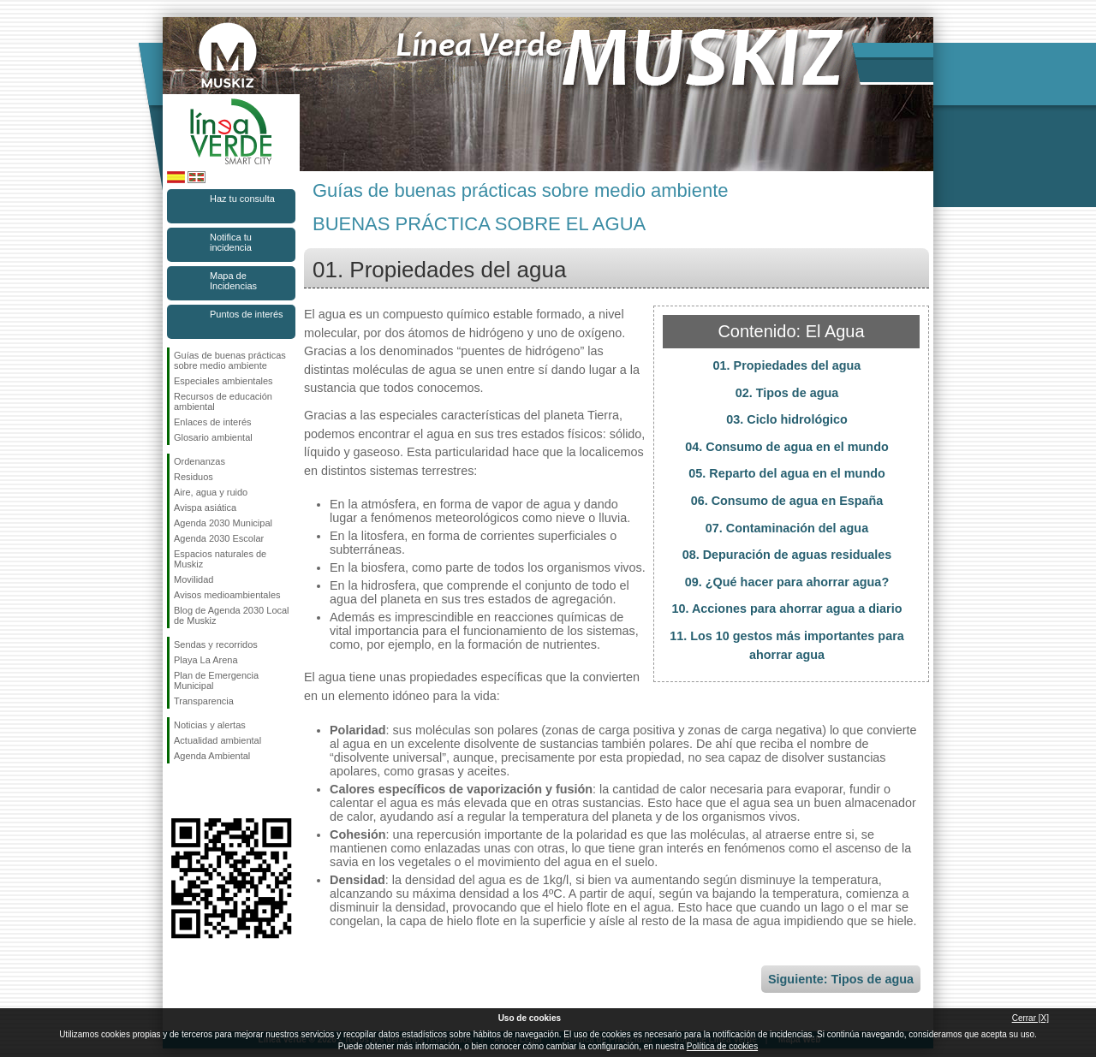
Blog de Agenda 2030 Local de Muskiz (231, 615)
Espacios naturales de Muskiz (220, 559)
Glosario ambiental (213, 437)
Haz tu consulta (242, 198)
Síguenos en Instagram (205, 791)
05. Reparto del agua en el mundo (786, 473)
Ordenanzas (199, 461)
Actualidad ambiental (217, 740)
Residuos (193, 477)
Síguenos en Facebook (177, 791)
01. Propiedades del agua (787, 365)
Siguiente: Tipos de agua (841, 979)
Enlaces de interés (213, 422)
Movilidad (193, 579)
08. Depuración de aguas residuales (787, 554)
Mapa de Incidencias (233, 280)
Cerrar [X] (1030, 1018)
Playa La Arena (206, 660)
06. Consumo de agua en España (787, 501)
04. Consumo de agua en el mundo (786, 447)
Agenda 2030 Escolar (219, 538)
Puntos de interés (246, 314)
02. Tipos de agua (787, 393)
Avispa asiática (205, 507)
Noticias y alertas (210, 725)
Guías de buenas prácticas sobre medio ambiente (230, 360)
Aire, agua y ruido (210, 492)
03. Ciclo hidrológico (787, 419)
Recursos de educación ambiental (223, 401)
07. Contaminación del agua (787, 528)
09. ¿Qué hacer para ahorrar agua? (787, 582)
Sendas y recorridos (216, 644)
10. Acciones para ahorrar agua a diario (786, 608)
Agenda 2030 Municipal (223, 523)
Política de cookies (722, 1046)
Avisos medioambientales (227, 595)
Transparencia (204, 701)
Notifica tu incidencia (231, 242)
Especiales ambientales (223, 381)
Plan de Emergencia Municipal (216, 680)
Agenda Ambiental (212, 756)
